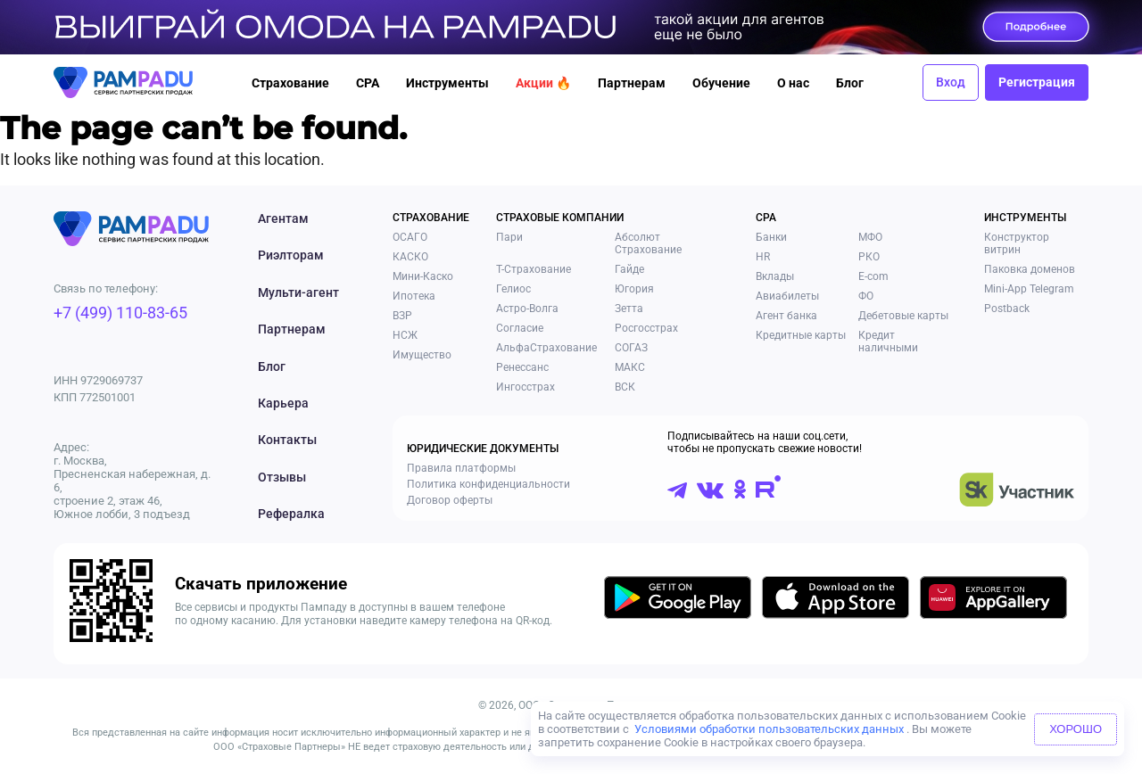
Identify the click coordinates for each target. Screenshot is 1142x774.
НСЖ (405, 335)
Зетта (629, 308)
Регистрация (1036, 82)
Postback (1007, 308)
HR (763, 257)
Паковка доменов (1029, 269)
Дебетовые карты (903, 315)
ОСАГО (410, 237)
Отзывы (282, 477)
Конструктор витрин (1016, 243)
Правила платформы (461, 468)
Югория (634, 289)
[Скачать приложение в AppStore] (835, 600)
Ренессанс (522, 367)
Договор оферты (449, 500)
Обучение (721, 83)
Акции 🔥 (543, 83)
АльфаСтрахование (546, 348)
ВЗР (402, 315)
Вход (950, 82)
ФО (865, 296)
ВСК (625, 387)
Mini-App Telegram (1029, 289)
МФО (870, 237)
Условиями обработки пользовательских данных (769, 729)
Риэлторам (291, 255)
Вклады (775, 276)
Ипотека (414, 296)
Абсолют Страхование (648, 243)
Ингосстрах (525, 387)
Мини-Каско (423, 276)
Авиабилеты (787, 296)
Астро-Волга (527, 308)
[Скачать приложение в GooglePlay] (677, 600)
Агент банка (786, 315)
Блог (850, 83)
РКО (869, 257)
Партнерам (632, 83)
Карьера (283, 403)
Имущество (422, 355)
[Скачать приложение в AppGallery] (993, 600)
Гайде (629, 269)
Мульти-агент (298, 292)
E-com (873, 276)
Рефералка (291, 513)
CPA (367, 83)
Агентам (283, 218)
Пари (509, 237)
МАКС (630, 367)
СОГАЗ (631, 348)
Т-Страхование (533, 269)
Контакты (287, 439)
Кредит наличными (888, 341)
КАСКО (410, 257)
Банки (771, 237)
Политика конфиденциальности (488, 484)
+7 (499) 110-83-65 (120, 312)
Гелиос (513, 289)
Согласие (519, 328)
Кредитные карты (801, 335)
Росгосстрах (646, 328)
